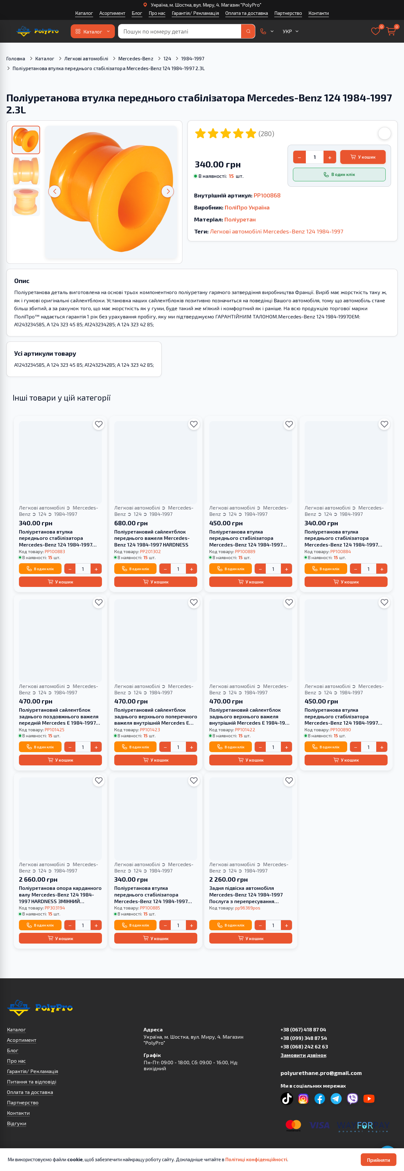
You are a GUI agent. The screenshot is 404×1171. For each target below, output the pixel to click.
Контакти (318, 13)
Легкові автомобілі (86, 58)
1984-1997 (192, 58)
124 (167, 58)
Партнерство (288, 13)
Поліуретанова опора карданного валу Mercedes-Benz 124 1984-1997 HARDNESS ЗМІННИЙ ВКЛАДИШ (60, 894)
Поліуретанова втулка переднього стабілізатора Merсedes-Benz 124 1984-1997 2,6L (341, 538)
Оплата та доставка (246, 13)
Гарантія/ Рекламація (195, 13)
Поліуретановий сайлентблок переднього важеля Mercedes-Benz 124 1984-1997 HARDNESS (152, 538)
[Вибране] (375, 31)
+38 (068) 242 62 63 (304, 1046)
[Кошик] (390, 31)
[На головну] (37, 31)
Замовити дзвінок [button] (303, 1055)
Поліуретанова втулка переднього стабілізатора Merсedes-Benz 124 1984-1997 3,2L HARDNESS (245, 538)
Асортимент (112, 13)
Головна (15, 58)
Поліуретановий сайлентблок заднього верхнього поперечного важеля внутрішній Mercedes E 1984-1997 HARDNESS (155, 716)
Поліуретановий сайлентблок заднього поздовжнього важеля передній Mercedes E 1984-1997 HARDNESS (58, 716)
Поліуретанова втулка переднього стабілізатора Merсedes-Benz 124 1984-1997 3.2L (150, 894)
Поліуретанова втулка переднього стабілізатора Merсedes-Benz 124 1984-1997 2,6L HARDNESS (341, 716)
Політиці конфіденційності (256, 1159)
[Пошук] (248, 31)
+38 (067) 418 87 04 (303, 1029)
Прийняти (378, 1160)
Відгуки (16, 1123)
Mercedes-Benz (135, 58)
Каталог (84, 13)
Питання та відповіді (31, 1081)
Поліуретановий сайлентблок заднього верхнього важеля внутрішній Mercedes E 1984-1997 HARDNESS (250, 716)
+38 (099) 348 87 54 (304, 1038)
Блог (137, 13)
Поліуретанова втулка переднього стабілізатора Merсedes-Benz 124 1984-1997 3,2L (55, 538)
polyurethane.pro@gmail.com (321, 1072)
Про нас (157, 13)
